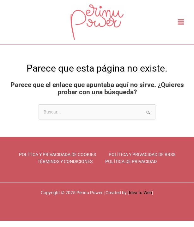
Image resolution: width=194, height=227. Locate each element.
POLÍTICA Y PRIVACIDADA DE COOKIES (57, 154)
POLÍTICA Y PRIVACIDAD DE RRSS (142, 154)
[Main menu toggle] (181, 22)
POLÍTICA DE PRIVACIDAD (131, 161)
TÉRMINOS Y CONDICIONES (65, 161)
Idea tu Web (140, 192)
